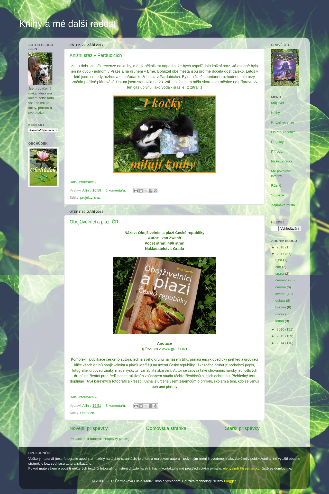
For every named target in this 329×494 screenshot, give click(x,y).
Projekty (277, 142)
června (281, 287)
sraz (97, 198)
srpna (280, 273)
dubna (280, 300)
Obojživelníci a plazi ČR (94, 221)
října (279, 260)
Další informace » (83, 182)
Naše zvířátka (282, 161)
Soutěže (277, 195)
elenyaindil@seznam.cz (241, 468)
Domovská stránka (166, 428)
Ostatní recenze (283, 132)
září (278, 267)
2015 (281, 336)
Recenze (87, 413)
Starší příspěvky (242, 428)
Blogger (230, 481)
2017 (281, 254)
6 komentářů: (116, 190)
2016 (281, 329)
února (280, 314)
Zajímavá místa (283, 205)
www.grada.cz (174, 349)
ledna (280, 321)
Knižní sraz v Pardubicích (96, 55)
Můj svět (277, 103)
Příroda (276, 151)
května (281, 294)
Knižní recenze (282, 122)
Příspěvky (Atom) (116, 439)
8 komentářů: (116, 406)
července (282, 280)
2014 (281, 343)
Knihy (275, 113)
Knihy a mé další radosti (68, 24)
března (281, 307)
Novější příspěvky (88, 428)
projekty (86, 198)
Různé (276, 185)
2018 (281, 247)
